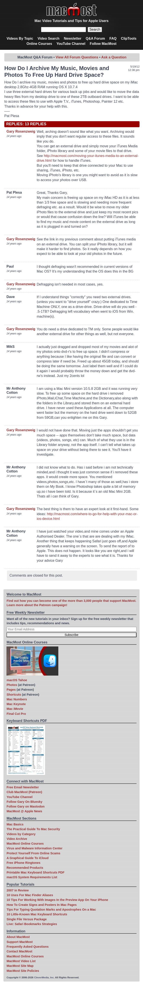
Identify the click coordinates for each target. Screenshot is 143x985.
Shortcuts (13, 694)
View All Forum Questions (77, 57)
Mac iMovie (14, 709)
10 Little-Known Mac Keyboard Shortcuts (36, 914)
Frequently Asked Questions (27, 946)
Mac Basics (14, 824)
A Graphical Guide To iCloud (27, 858)
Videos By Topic (19, 38)
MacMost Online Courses (25, 843)
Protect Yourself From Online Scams (33, 853)
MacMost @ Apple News (24, 811)
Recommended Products (24, 867)
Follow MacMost (103, 43)
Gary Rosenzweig (20, 131)
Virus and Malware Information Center (34, 848)
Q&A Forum (95, 38)
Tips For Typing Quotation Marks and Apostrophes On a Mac (51, 909)
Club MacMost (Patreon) (24, 792)
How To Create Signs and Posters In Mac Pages (41, 905)
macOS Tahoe (16, 680)
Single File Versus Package (26, 919)
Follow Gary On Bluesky (24, 801)
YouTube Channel (71, 43)
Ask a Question (113, 57)
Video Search (48, 38)
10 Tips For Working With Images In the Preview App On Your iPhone (57, 900)
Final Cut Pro (16, 713)
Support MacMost (19, 942)
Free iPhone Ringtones (23, 862)
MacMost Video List (20, 961)
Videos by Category (20, 834)
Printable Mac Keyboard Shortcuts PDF (35, 872)
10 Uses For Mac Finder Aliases (29, 895)
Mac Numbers (16, 699)
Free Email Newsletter (22, 787)
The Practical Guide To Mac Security (33, 829)
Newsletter (72, 38)
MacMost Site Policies (22, 970)
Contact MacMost (19, 951)
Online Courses (39, 43)
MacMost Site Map (19, 966)
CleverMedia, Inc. (44, 977)
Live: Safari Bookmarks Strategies (31, 924)
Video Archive (16, 839)
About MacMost (18, 937)
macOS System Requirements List (31, 877)
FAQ (112, 38)
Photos (11, 685)
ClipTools (129, 38)
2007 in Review (17, 890)
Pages (11, 689)
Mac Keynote (16, 704)
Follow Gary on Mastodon (25, 806)
